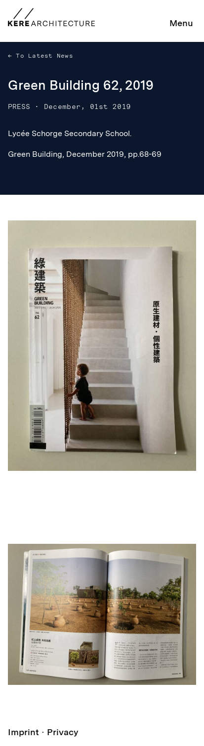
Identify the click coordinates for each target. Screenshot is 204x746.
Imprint (23, 732)
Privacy (63, 732)
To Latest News (42, 55)
